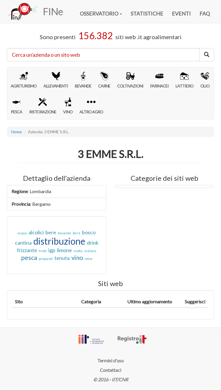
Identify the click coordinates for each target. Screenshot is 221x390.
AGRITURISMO (24, 80)
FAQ (204, 13)
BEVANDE (83, 80)
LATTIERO (184, 80)
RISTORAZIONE (42, 106)
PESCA (16, 106)
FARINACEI (159, 80)
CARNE (104, 80)
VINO (68, 106)
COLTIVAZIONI (130, 80)
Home (16, 131)
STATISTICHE (147, 13)
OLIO (204, 80)
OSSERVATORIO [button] (101, 13)
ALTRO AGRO (91, 106)
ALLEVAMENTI (55, 80)
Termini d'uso (110, 360)
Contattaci (110, 370)
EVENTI (181, 13)
